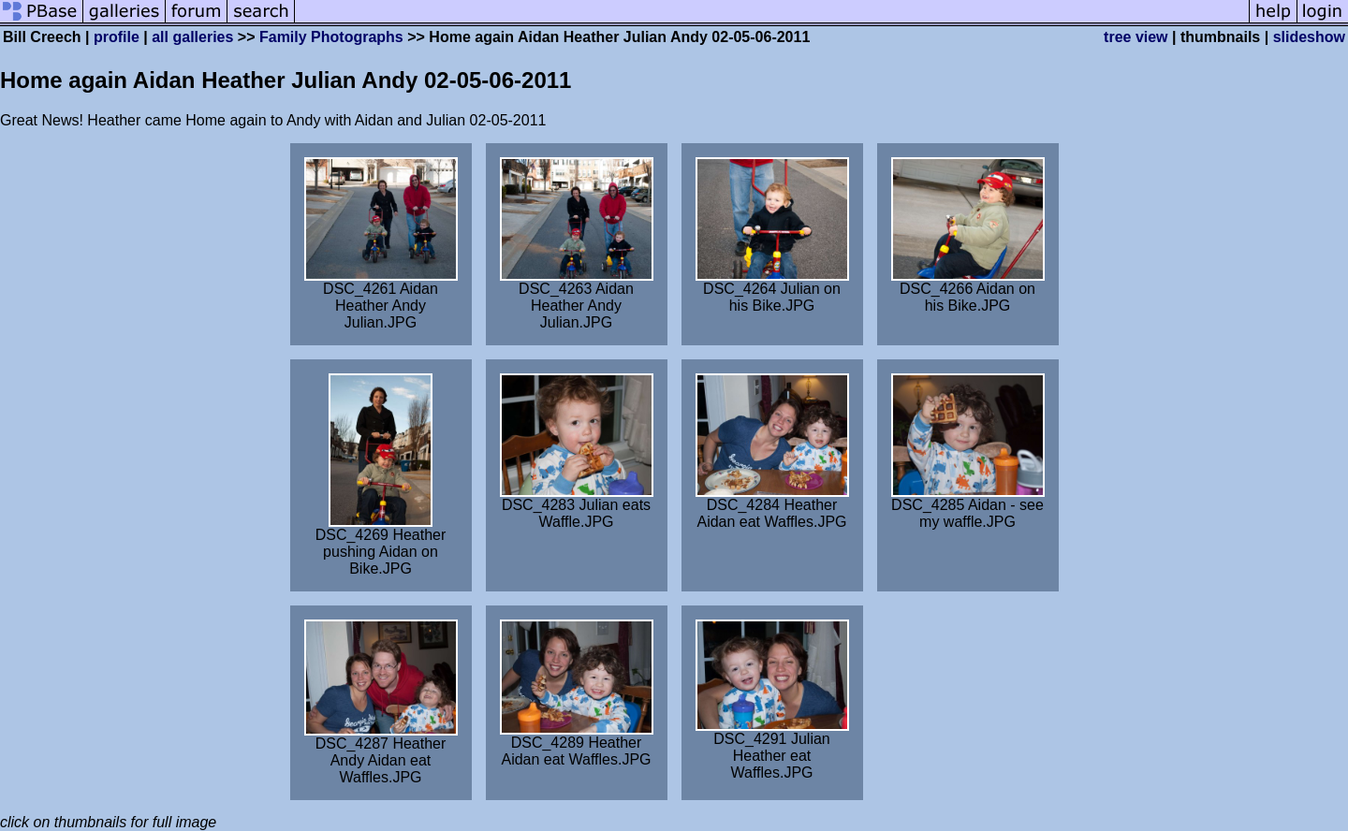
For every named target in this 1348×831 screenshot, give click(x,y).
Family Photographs (331, 37)
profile (116, 37)
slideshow (1309, 37)
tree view (1135, 37)
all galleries (192, 37)
